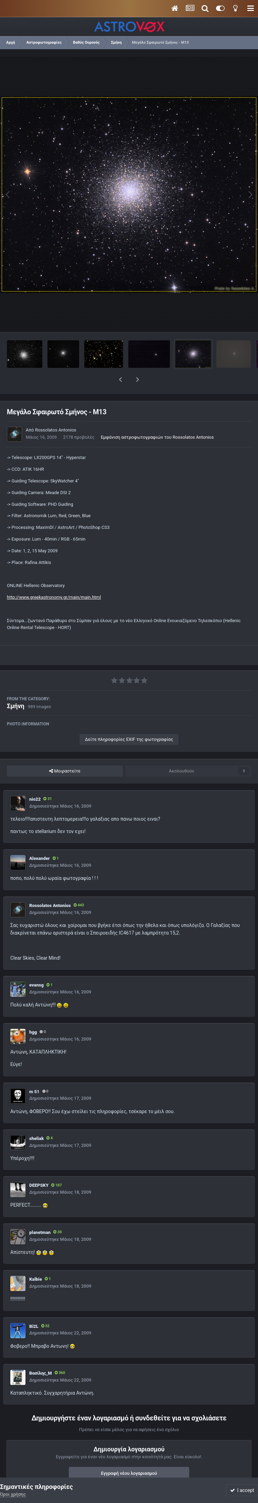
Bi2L (34, 1308)
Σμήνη (15, 688)
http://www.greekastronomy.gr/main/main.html (54, 579)
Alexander (39, 840)
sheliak (36, 1120)
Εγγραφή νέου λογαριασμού (129, 1455)
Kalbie (35, 1261)
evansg (36, 967)
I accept (242, 1490)
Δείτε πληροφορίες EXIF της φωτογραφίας (129, 721)
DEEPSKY (39, 1167)
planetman (40, 1214)
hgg (33, 1014)
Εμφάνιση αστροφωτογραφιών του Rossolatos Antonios (157, 419)
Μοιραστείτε (64, 753)
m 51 (34, 1073)
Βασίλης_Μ (40, 1355)
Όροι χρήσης (13, 1494)
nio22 (35, 781)
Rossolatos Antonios (55, 412)
